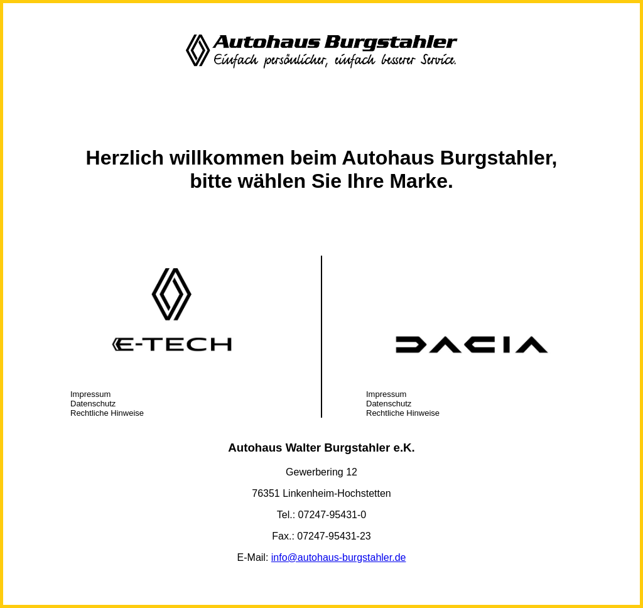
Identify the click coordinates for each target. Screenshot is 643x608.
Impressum (90, 394)
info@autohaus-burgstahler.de (338, 557)
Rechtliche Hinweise (107, 413)
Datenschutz (93, 403)
